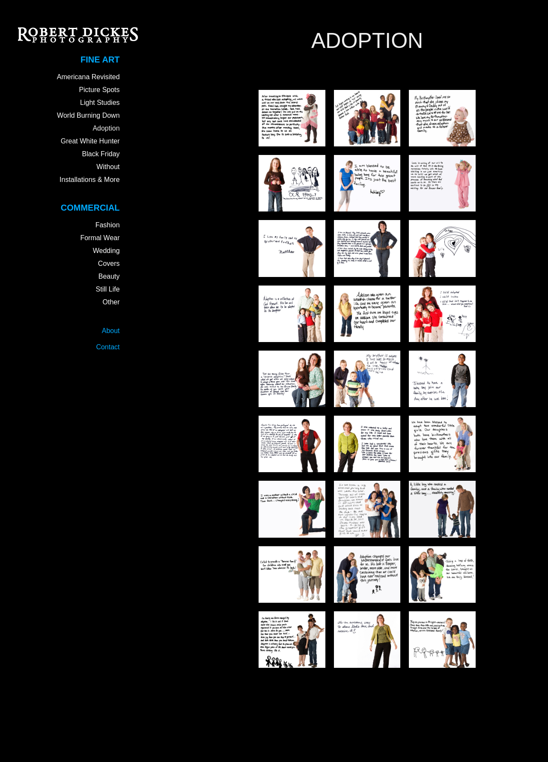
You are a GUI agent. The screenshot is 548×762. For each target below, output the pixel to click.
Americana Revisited (88, 76)
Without (107, 166)
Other (111, 302)
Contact (107, 347)
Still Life (108, 289)
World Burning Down (88, 115)
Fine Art (99, 59)
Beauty (109, 276)
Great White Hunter (90, 141)
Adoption (105, 128)
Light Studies (100, 102)
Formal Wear (99, 237)
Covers (109, 263)
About (111, 330)
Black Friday (101, 154)
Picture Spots (99, 89)
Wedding (106, 250)
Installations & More (90, 179)
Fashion (107, 225)
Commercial (90, 207)
